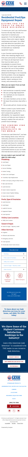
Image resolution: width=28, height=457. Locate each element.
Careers (14, 389)
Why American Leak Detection (14, 361)
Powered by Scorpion (6, 427)
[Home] (7, 3)
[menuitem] (13, 254)
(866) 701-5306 (14, 402)
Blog (14, 398)
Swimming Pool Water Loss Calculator (14, 386)
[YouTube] (18, 410)
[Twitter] (13, 410)
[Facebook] (9, 410)
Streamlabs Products (14, 383)
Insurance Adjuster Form (14, 395)
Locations (14, 392)
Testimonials (14, 366)
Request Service (14, 357)
